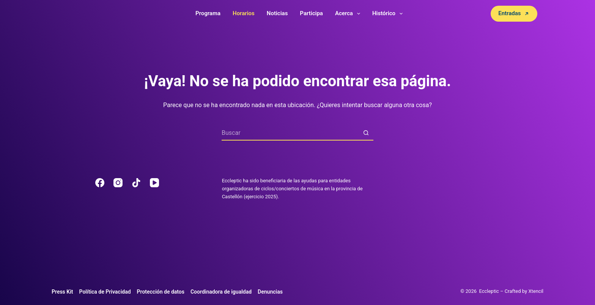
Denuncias (270, 292)
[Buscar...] (290, 133)
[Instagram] (118, 182)
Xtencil (535, 291)
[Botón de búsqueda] (365, 133)
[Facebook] (99, 182)
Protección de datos (160, 292)
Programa (207, 13)
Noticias (277, 13)
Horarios (244, 13)
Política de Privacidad (105, 292)
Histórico (389, 13)
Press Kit (62, 292)
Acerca (349, 13)
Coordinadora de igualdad (221, 292)
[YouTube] (154, 182)
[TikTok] (136, 182)
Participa (311, 13)
